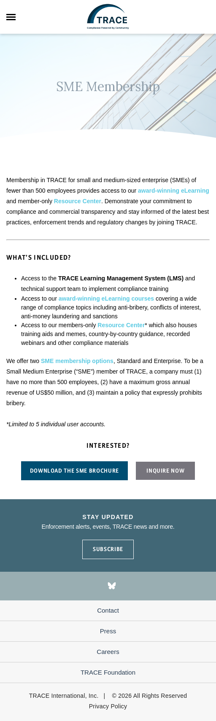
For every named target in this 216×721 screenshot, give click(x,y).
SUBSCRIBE (108, 549)
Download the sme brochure (74, 470)
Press (108, 631)
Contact (108, 610)
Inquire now (165, 470)
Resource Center (77, 201)
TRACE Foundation (108, 672)
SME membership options (77, 361)
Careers (108, 651)
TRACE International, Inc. (64, 695)
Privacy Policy (108, 706)
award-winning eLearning (173, 190)
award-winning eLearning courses (106, 298)
